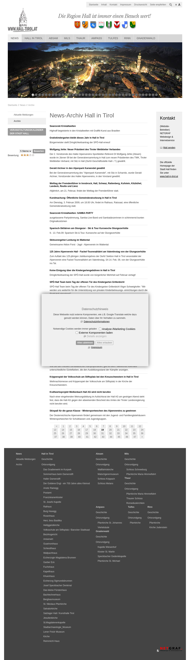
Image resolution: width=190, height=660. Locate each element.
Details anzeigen (97, 336)
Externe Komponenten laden (96, 332)
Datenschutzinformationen (96, 321)
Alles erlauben (104, 342)
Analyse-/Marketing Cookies (118, 328)
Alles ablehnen (85, 342)
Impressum (96, 347)
